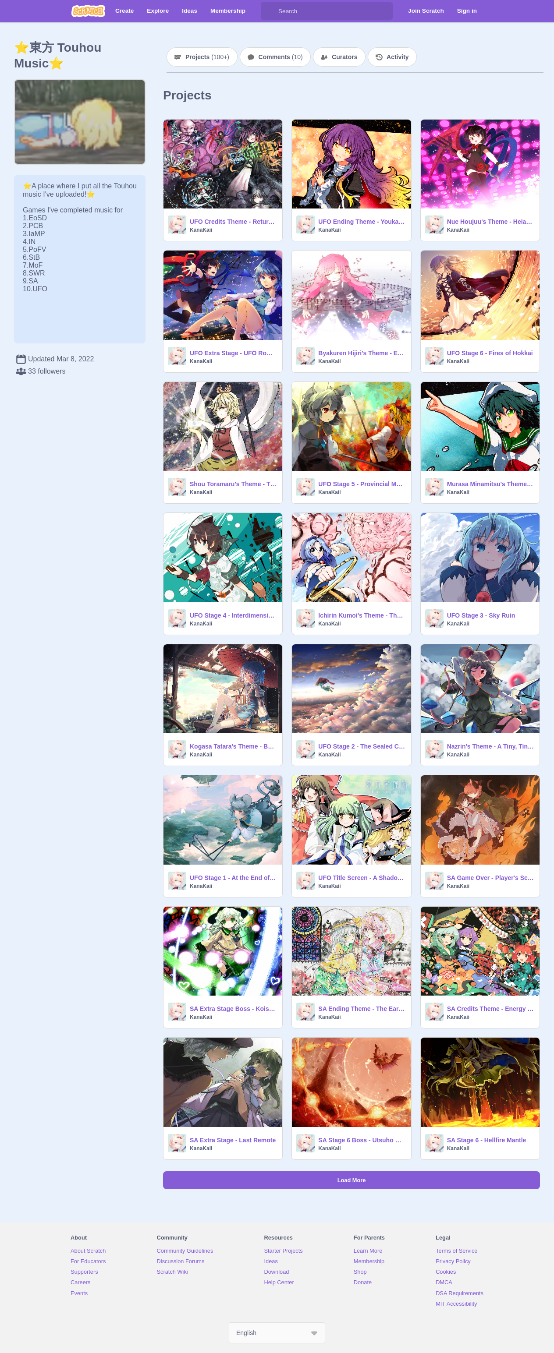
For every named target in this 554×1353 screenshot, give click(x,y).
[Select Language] (277, 1332)
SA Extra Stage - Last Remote (233, 1140)
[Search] (269, 11)
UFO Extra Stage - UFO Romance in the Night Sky (233, 353)
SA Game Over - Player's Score (490, 877)
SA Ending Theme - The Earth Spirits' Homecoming (361, 1008)
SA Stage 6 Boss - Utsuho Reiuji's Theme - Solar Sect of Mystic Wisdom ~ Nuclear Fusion (361, 1140)
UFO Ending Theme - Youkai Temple (361, 221)
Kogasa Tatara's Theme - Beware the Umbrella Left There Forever (233, 746)
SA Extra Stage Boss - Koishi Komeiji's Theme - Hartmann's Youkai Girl (233, 1008)
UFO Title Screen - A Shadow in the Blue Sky (361, 877)
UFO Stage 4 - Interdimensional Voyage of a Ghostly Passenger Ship (233, 615)
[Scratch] (88, 11)
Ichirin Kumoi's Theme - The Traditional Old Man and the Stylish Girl (361, 615)
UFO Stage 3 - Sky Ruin (481, 615)
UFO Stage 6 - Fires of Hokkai (490, 353)
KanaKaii (201, 230)
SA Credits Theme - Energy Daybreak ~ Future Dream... (490, 1008)
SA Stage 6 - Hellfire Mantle (486, 1140)
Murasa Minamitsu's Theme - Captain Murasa (490, 484)
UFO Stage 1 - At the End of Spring (233, 877)
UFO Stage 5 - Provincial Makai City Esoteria (361, 484)
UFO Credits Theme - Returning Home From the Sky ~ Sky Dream (233, 221)
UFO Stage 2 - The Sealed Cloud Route (361, 746)
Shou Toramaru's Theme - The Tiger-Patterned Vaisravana (233, 484)
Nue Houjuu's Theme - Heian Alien (490, 221)
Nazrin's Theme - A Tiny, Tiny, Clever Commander (490, 746)
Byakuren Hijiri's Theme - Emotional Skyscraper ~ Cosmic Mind (361, 353)
